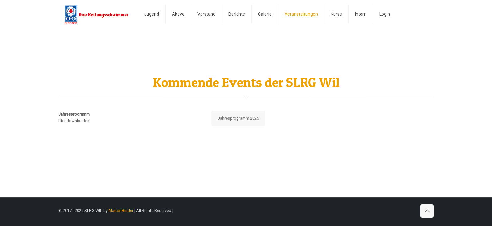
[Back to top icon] (427, 211)
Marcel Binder (121, 210)
